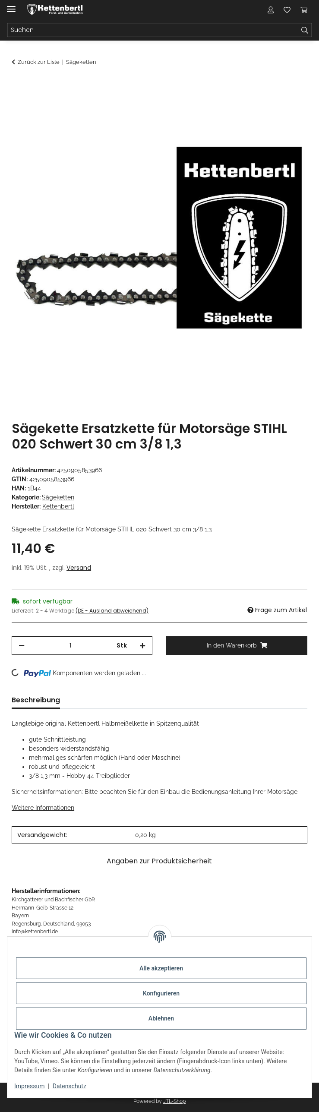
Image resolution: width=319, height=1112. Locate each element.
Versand (78, 567)
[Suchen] (152, 30)
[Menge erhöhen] (142, 645)
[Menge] (71, 645)
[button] (270, 9)
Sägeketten (58, 497)
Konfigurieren (161, 993)
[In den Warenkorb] (18, 85)
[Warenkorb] (304, 9)
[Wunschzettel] (287, 9)
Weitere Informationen (43, 807)
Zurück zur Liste (39, 62)
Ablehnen (161, 1018)
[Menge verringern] (21, 645)
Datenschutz (69, 1086)
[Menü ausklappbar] (11, 5)
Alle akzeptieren (161, 968)
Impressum (29, 1086)
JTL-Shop (174, 1101)
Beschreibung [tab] (36, 700)
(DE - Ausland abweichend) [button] (112, 610)
